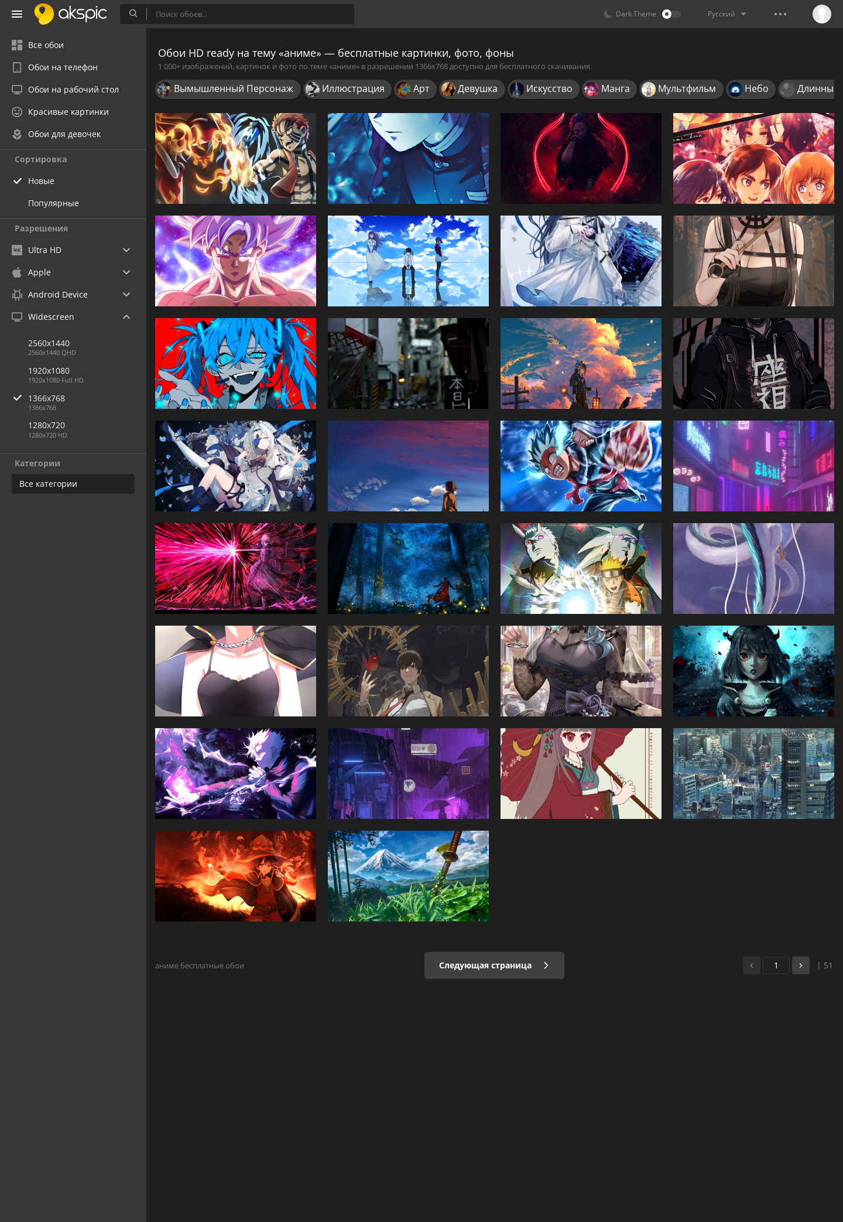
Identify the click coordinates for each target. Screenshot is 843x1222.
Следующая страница (494, 965)
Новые (41, 180)
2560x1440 (49, 343)
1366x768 (87, 398)
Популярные (53, 203)
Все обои (38, 44)
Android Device (50, 295)
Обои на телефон (55, 67)
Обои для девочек (56, 133)
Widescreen (43, 316)
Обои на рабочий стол (65, 89)
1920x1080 (49, 370)
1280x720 (46, 425)
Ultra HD (36, 249)
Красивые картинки (60, 111)
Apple (31, 272)
